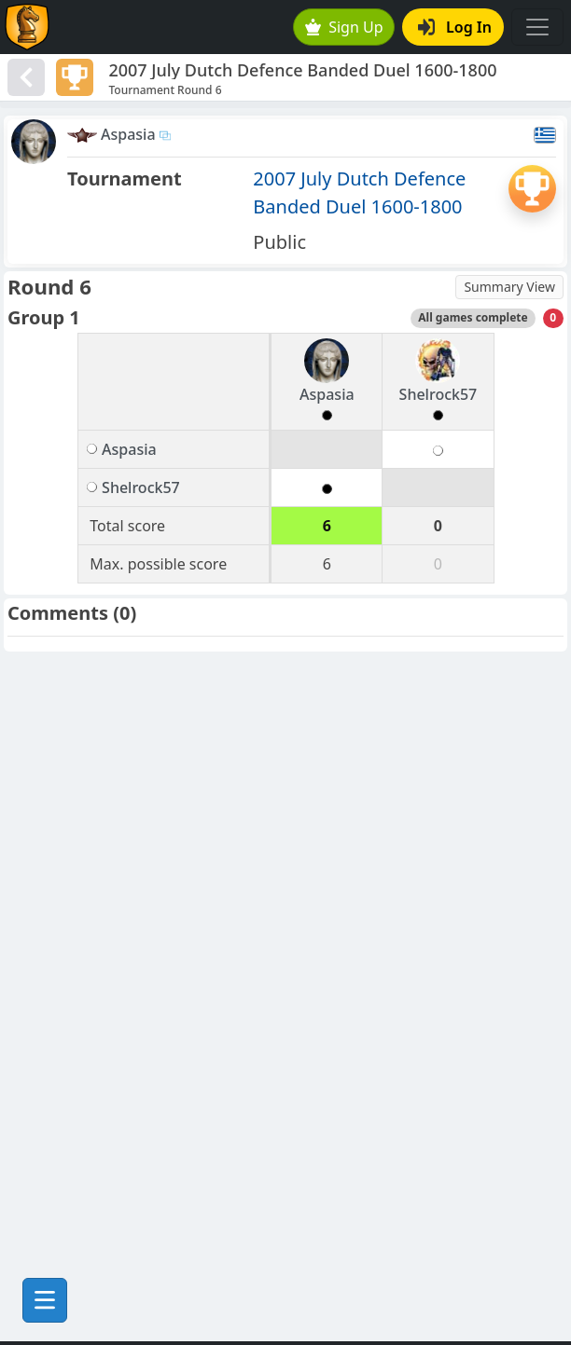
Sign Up (344, 27)
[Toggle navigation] (537, 27)
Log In (455, 27)
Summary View (509, 286)
